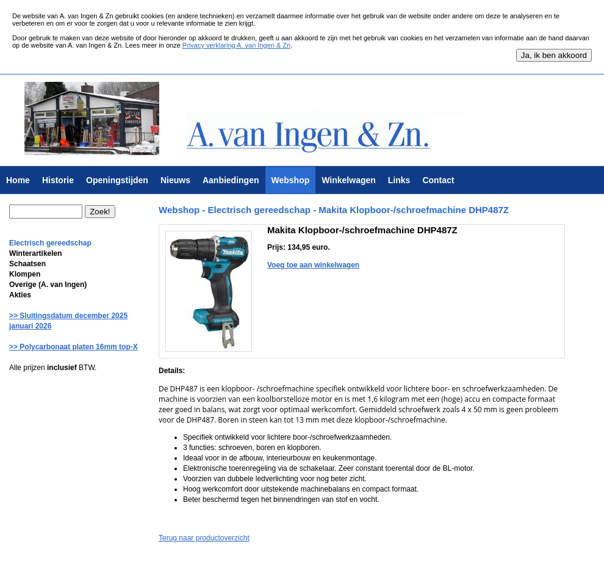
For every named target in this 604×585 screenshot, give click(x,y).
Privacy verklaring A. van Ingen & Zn (236, 45)
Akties (20, 295)
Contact (438, 180)
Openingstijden (117, 180)
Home (18, 180)
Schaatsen (27, 264)
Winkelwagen (349, 180)
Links (399, 180)
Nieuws (175, 180)
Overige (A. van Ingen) (48, 284)
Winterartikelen (35, 253)
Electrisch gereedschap (50, 243)
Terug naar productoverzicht (204, 538)
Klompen (24, 274)
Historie (58, 180)
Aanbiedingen (231, 180)
